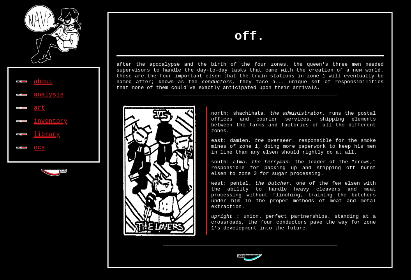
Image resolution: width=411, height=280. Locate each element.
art (39, 108)
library (47, 134)
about (43, 81)
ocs (39, 147)
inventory (50, 121)
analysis (49, 94)
